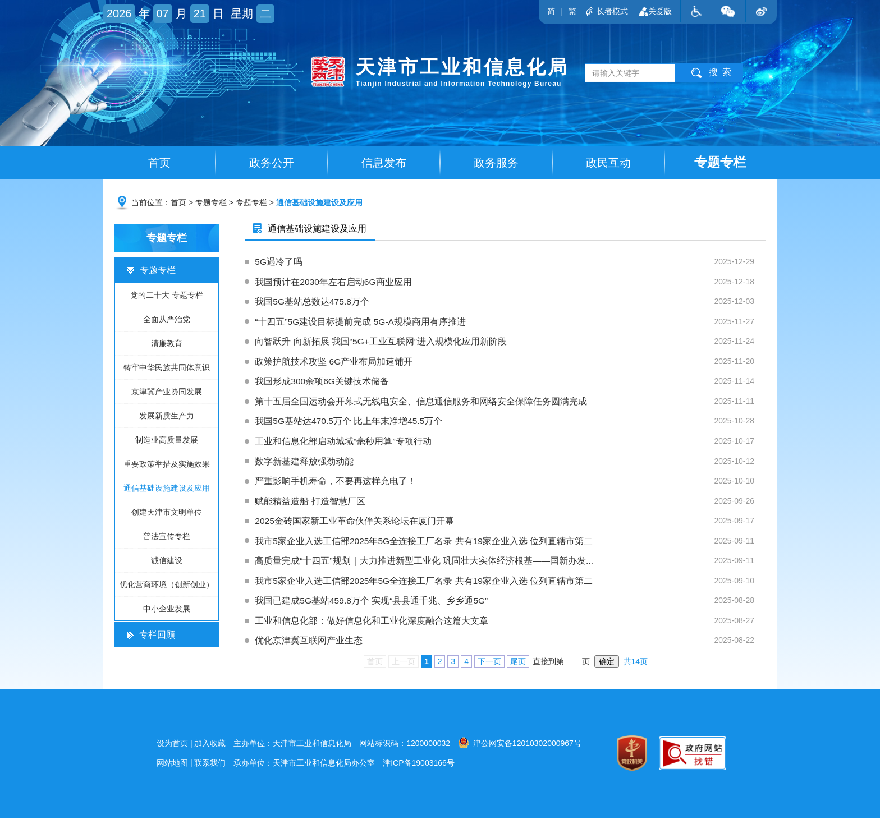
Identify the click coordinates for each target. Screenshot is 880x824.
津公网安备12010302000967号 (519, 748)
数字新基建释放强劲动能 (511, 465)
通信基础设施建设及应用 (319, 203)
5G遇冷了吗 (511, 263)
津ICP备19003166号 (419, 769)
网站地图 (172, 769)
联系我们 (210, 769)
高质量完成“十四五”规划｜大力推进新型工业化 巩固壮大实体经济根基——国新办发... (511, 566)
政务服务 (496, 163)
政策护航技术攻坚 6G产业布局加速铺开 (511, 364)
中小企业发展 (166, 609)
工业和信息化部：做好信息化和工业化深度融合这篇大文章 (511, 626)
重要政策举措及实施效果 (166, 465)
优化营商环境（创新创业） (167, 585)
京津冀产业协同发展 (166, 392)
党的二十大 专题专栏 (166, 296)
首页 (159, 163)
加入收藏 (210, 749)
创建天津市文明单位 (166, 513)
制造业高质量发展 (166, 440)
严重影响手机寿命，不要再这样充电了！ (511, 485)
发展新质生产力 (166, 416)
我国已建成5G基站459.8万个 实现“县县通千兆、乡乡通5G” (511, 606)
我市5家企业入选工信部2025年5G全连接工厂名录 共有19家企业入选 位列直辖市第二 (511, 546)
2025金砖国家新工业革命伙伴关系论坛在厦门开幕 (511, 525)
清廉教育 (166, 344)
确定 (607, 667)
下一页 (489, 667)
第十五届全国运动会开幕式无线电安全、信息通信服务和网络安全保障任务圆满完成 (511, 404)
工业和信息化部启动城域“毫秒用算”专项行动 (511, 445)
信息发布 (383, 163)
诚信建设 (166, 561)
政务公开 (271, 163)
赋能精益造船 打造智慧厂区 (511, 505)
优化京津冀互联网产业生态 (511, 647)
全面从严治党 (166, 320)
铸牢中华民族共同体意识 (166, 368)
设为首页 (172, 749)
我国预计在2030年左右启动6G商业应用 (511, 283)
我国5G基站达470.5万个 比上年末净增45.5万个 (511, 425)
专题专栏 (720, 162)
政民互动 (608, 163)
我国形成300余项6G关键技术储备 (511, 384)
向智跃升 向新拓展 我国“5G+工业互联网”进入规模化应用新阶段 (511, 344)
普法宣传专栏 (166, 537)
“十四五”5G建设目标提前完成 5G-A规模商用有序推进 (511, 324)
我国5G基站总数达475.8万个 (511, 303)
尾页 (518, 667)
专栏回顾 (151, 636)
